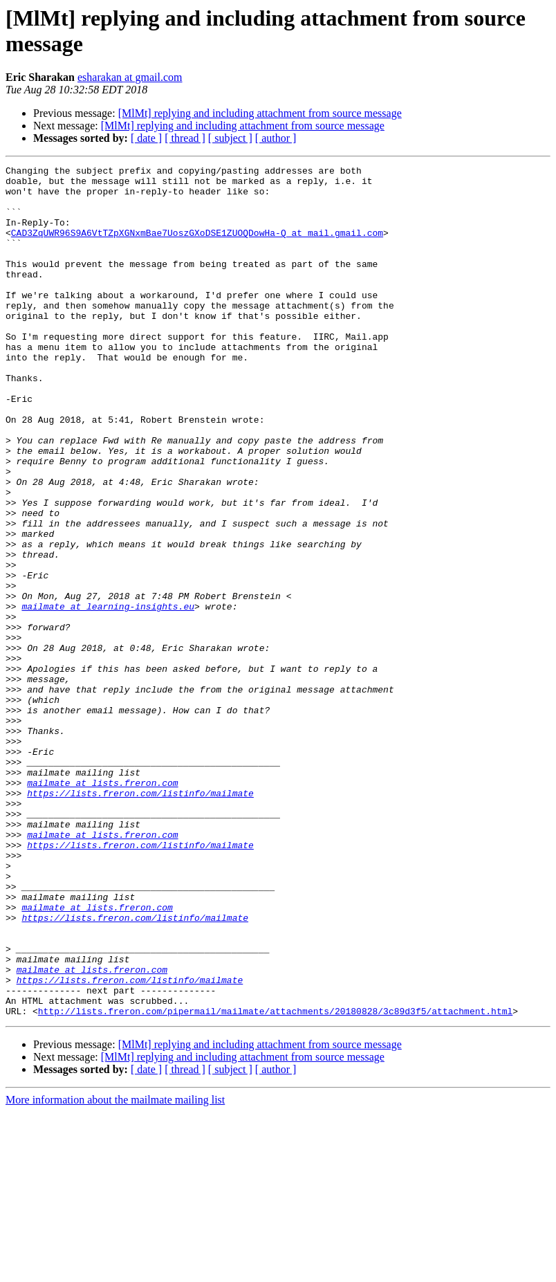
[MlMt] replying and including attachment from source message (260, 113)
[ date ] (146, 138)
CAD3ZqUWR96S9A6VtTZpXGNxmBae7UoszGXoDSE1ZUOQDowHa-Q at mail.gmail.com (197, 247)
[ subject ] (230, 138)
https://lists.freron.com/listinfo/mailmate (140, 919)
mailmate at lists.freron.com (102, 907)
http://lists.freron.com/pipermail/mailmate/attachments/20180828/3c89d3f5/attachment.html (275, 1181)
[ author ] (276, 138)
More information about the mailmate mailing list (115, 1270)
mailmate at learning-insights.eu (107, 695)
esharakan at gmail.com (130, 77)
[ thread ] (185, 138)
